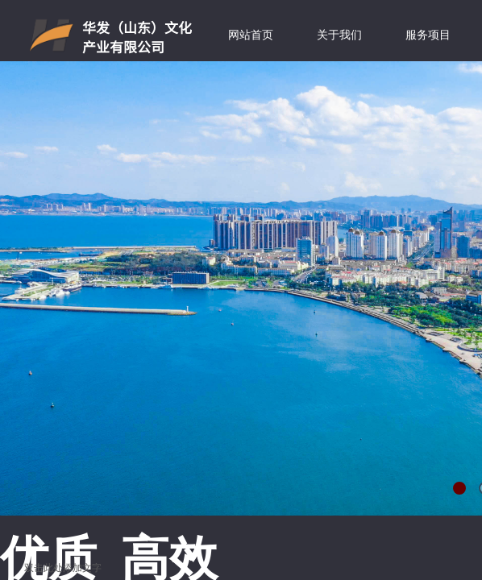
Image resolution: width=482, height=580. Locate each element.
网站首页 (250, 35)
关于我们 (339, 35)
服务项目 (428, 35)
